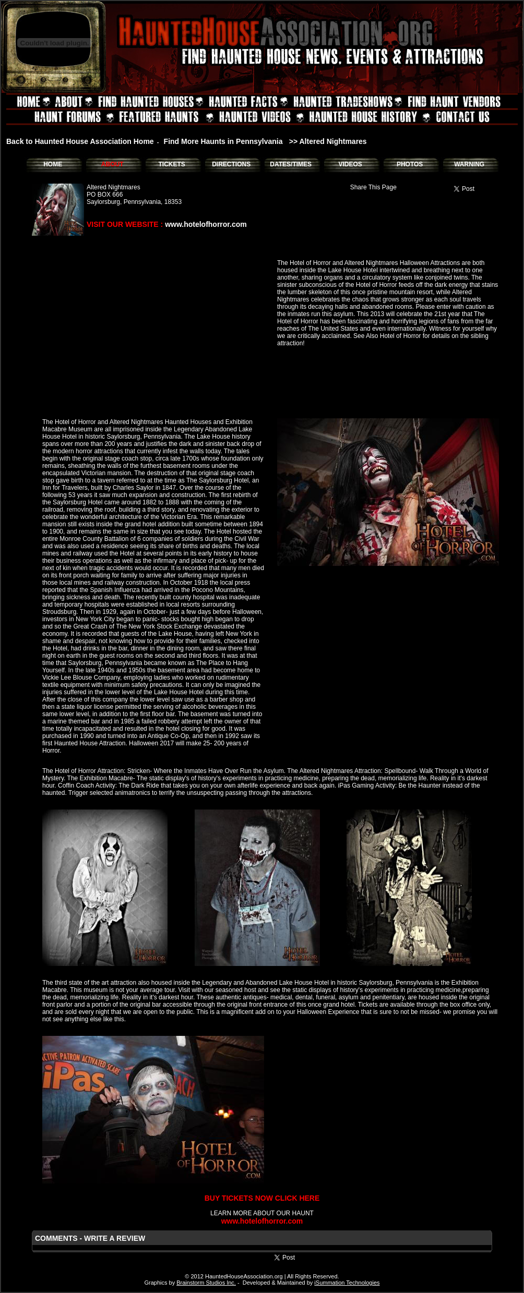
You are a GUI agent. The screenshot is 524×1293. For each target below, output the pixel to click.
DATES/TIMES (291, 164)
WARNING (469, 164)
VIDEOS (350, 164)
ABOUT (112, 164)
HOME (52, 164)
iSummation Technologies (346, 1282)
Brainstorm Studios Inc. (206, 1282)
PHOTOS (410, 164)
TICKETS (171, 164)
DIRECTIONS (231, 164)
